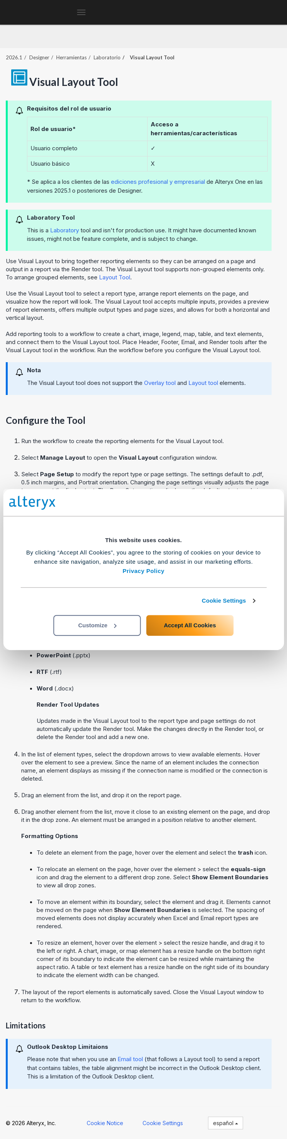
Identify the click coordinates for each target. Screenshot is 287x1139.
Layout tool (203, 382)
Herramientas (71, 57)
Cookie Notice (105, 1123)
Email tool (130, 1059)
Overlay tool (160, 382)
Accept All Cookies (190, 625)
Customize (97, 625)
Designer (39, 57)
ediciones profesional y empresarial (158, 181)
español (225, 1123)
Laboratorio (107, 57)
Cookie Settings (224, 600)
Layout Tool (114, 277)
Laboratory (64, 230)
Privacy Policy (143, 571)
